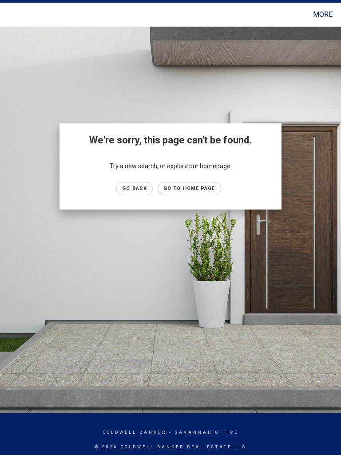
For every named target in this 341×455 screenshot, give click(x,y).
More (323, 14)
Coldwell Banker (135, 432)
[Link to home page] (8, 15)
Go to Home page (189, 188)
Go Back (134, 188)
